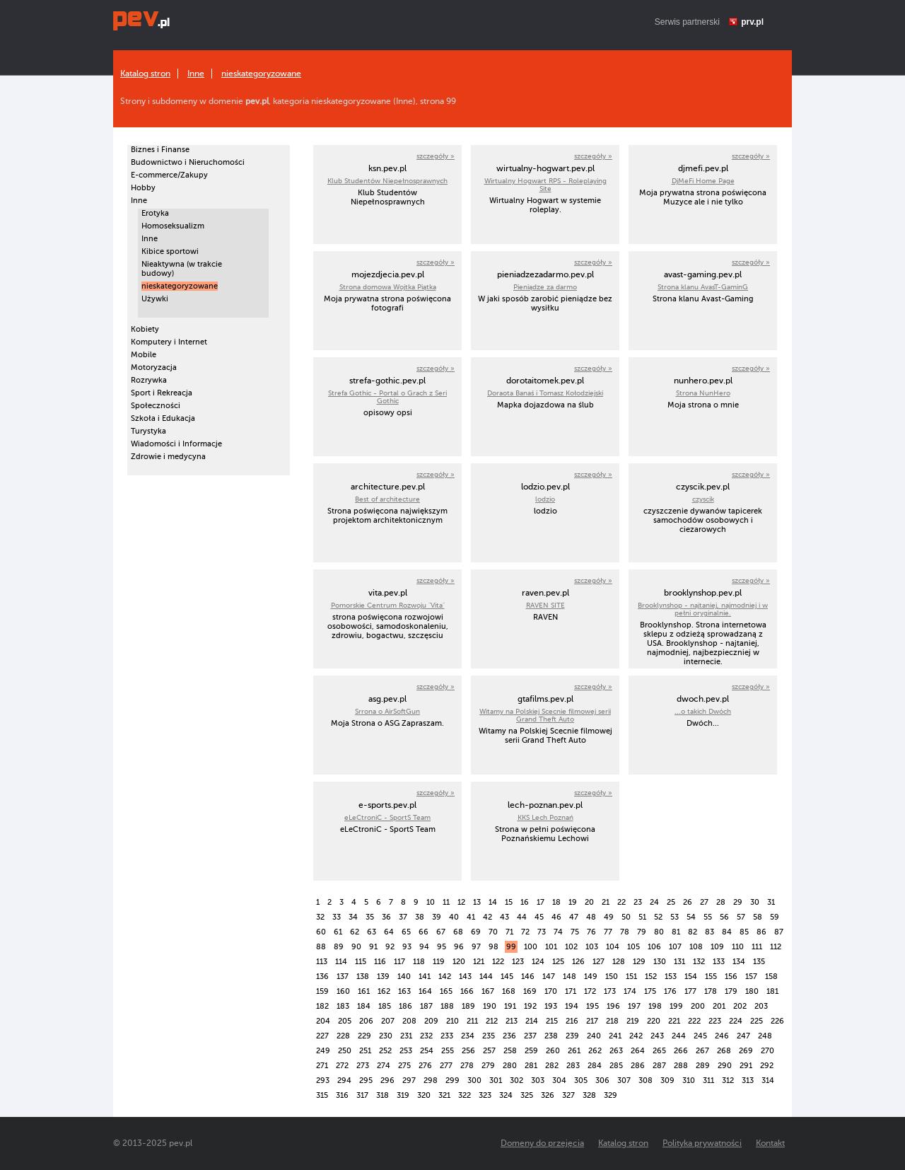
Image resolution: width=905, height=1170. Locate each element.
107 (675, 946)
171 (570, 991)
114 (341, 961)
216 (572, 1021)
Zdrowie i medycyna (168, 456)
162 (384, 991)
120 (458, 961)
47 (573, 917)
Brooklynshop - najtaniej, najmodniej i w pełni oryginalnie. (703, 609)
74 (558, 932)
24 (654, 902)
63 (371, 932)
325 (526, 1095)
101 (551, 946)
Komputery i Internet (169, 342)
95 (441, 946)
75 (575, 932)
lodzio (545, 499)
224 (735, 1021)
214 (531, 1021)
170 (550, 991)
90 (356, 946)
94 (424, 946)
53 (674, 917)
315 (322, 1095)
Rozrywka (149, 380)
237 (530, 1036)
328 (589, 1095)
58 (757, 917)
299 (452, 1080)
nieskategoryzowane (261, 74)
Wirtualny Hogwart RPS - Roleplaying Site (545, 184)
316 (342, 1095)
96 (459, 946)
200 (698, 1006)
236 (509, 1036)
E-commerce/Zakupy (169, 175)
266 (681, 1050)
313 (748, 1080)
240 (594, 1036)
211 (472, 1021)
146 (528, 976)
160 (343, 991)
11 (446, 902)
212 (492, 1021)
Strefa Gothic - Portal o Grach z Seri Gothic (387, 397)
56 (724, 917)
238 (551, 1036)
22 (621, 902)
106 (654, 946)
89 (339, 946)
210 (452, 1021)
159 (322, 991)
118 (419, 961)
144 (486, 976)
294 (344, 1080)
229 (364, 1036)
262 (595, 1050)
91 (373, 946)
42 (487, 917)
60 (321, 932)
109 (717, 946)
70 (493, 932)
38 (419, 917)
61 (338, 932)
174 (630, 991)
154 (690, 976)
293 (322, 1080)
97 (476, 946)
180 (752, 991)
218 (612, 1021)
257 (489, 1050)
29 (737, 902)
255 (447, 1050)
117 (399, 961)
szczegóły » (435, 156)
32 (320, 917)
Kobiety (145, 329)
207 (388, 1021)
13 (477, 902)
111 (757, 946)
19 (572, 902)
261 (574, 1050)
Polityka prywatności (702, 1143)
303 (537, 1080)
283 (573, 1065)
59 (774, 917)
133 (719, 961)
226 (777, 1021)
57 (741, 917)
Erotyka (155, 213)
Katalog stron (145, 74)
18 (556, 902)
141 (425, 976)
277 (446, 1065)
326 (547, 1095)
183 (343, 1006)
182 (322, 1006)
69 (476, 932)
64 (389, 932)
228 (343, 1036)
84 (727, 932)
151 (631, 976)
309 (667, 1080)
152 (651, 976)
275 (404, 1065)
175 (650, 991)
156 (731, 976)
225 (756, 1021)
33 (336, 917)
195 (592, 1006)
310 (688, 1080)
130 (659, 961)
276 (425, 1065)
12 (461, 902)
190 (489, 1006)
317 (362, 1095)
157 (751, 976)
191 (510, 1006)
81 (676, 932)
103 (591, 946)
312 (728, 1080)
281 (531, 1065)
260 (553, 1050)
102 (571, 946)
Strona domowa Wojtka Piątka (387, 287)
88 (321, 946)
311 (708, 1080)
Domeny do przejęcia (542, 1143)
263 (616, 1050)
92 (390, 946)
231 (406, 1036)
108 (696, 946)
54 (691, 917)
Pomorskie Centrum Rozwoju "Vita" (388, 605)
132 (699, 961)
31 (771, 902)
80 (659, 932)
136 (322, 976)
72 (525, 932)
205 (344, 1021)
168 (508, 991)
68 (458, 932)
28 (720, 902)
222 (694, 1021)
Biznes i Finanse (160, 149)
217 (592, 1021)
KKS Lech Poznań (545, 817)
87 (778, 932)
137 (343, 976)
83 (709, 932)
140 (404, 976)
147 (548, 976)
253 (405, 1050)
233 (446, 1036)
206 (366, 1021)
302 (516, 1080)
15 (509, 902)
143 (465, 976)
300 (474, 1080)
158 (771, 976)
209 (431, 1021)
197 (634, 1006)
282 (552, 1065)
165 (446, 991)
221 (674, 1021)
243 (657, 1036)
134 (738, 961)
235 (488, 1036)
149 (590, 976)
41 (471, 917)
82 (692, 932)
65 (406, 932)
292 (766, 1065)
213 (512, 1021)
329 (610, 1095)
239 (572, 1036)
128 (618, 961)
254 (426, 1050)
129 (639, 961)
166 (467, 991)
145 (507, 976)
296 (387, 1080)
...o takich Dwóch (703, 711)
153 (671, 976)
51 (642, 917)
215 (552, 1021)
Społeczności (155, 405)
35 (370, 917)
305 (581, 1080)
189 (468, 1006)
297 (409, 1080)
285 (616, 1065)
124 (538, 961)
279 (488, 1065)
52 (658, 917)
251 (365, 1050)
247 (743, 1036)
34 (353, 917)
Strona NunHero (703, 393)
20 (589, 902)
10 (430, 902)
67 (440, 932)
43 (504, 917)
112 (775, 946)
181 (772, 991)
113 (321, 961)
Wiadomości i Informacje (176, 443)
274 (383, 1065)
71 (509, 932)
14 (493, 902)
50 (626, 917)
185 (384, 1006)
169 (530, 991)
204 (323, 1021)
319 (403, 1095)
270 (767, 1050)
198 (655, 1006)
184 (363, 1006)
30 (754, 902)
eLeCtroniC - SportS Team (387, 817)
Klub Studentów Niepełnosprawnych (387, 181)
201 (719, 1006)
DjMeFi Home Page (703, 181)
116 (380, 961)
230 (385, 1036)
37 (403, 917)
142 (444, 976)
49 (609, 917)
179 (731, 991)
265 (659, 1050)
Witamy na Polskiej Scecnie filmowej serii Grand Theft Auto (545, 715)
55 (707, 917)
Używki (154, 298)
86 (761, 932)
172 (590, 991)
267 (702, 1050)
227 (322, 1036)
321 (444, 1095)
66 (423, 932)
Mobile (143, 354)
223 (714, 1021)
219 (632, 1021)
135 (759, 961)
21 (605, 902)
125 (558, 961)
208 (409, 1021)
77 (608, 932)
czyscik (703, 499)
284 (595, 1065)
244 (679, 1036)
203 (761, 1006)
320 (424, 1095)
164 (425, 991)
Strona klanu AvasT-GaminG (703, 287)
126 (578, 961)
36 (386, 917)
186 (405, 1006)
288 (681, 1065)
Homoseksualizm (172, 226)
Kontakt (770, 1143)
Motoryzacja (154, 367)
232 (426, 1036)
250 (344, 1050)
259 (531, 1050)
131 (679, 961)
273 (362, 1065)
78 (624, 932)
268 (724, 1050)
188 (447, 1006)
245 (700, 1036)
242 (636, 1036)
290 (725, 1065)
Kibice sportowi (170, 251)
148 (569, 976)
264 (638, 1050)
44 (522, 917)
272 (342, 1065)
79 (641, 932)
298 (431, 1080)
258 (510, 1050)
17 (540, 902)
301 (495, 1080)
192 (530, 1006)
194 (571, 1006)
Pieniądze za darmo (545, 287)
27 (704, 902)
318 (382, 1095)
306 (602, 1080)
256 (468, 1050)
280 (510, 1065)
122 (498, 961)
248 (765, 1036)
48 (591, 917)
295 (366, 1080)
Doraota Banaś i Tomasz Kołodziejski (545, 393)
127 (598, 961)
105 (633, 946)
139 (383, 976)
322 (464, 1095)
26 (687, 902)
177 (690, 991)
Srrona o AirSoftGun (387, 711)
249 (323, 1050)
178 (710, 991)
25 (671, 902)
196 (613, 1006)
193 (550, 1006)
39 (436, 917)
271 (322, 1065)
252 (385, 1050)
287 (659, 1065)
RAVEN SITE (545, 605)
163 (404, 991)
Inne (195, 74)
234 (467, 1036)
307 (624, 1080)
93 (406, 946)
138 (362, 976)
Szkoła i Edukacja (163, 418)
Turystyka (148, 431)
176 (670, 991)
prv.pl (752, 22)
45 (539, 917)
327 (568, 1095)
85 (744, 932)
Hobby (143, 187)
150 (611, 976)
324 (506, 1095)
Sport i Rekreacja (161, 393)
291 (746, 1065)
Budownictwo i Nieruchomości (188, 162)
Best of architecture (387, 499)
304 (559, 1080)
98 (493, 946)
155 (711, 976)
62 (354, 932)
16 (524, 902)
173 (610, 991)
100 (530, 946)
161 (364, 991)
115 (360, 961)
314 (767, 1080)
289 (703, 1065)
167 (487, 991)
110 (738, 946)
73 (541, 932)
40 (454, 917)
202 (740, 1006)
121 (478, 961)
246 (722, 1036)
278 (467, 1065)
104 (612, 946)
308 (645, 1080)
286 (638, 1065)
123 (518, 961)
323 (485, 1095)
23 (638, 902)
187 (426, 1006)
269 (746, 1050)
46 (556, 917)
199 (676, 1006)
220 (653, 1021)
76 (591, 932)
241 (615, 1036)
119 (439, 961)
